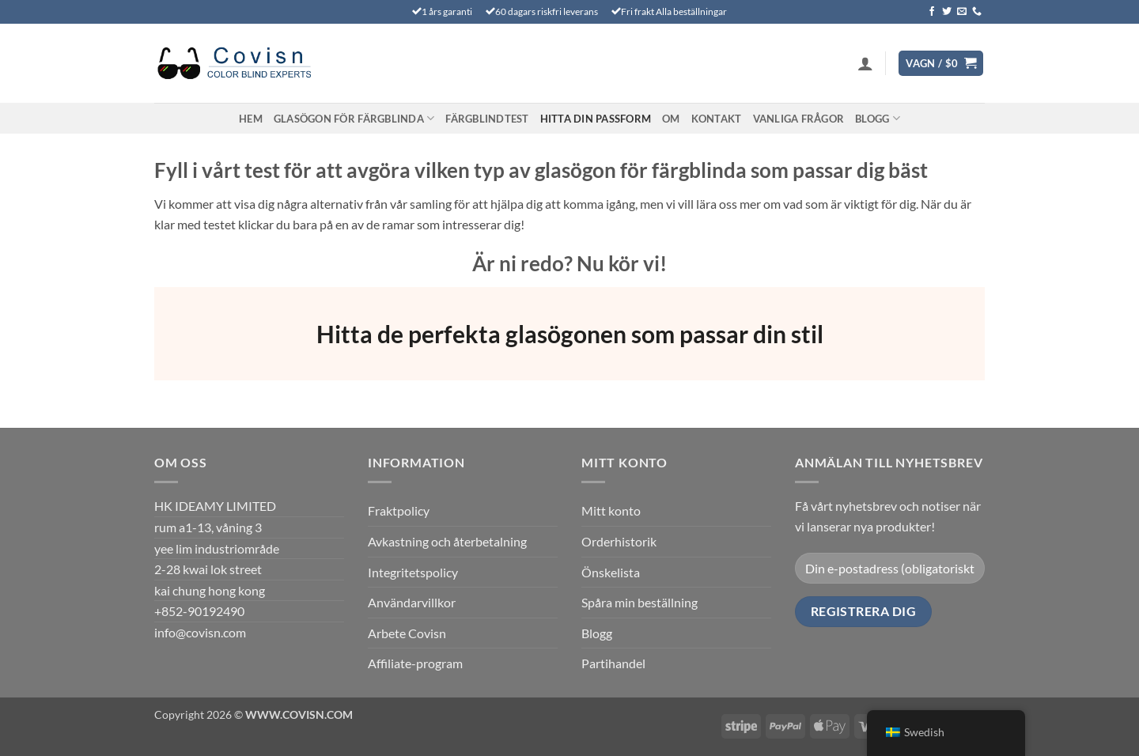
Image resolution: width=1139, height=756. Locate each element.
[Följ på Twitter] (947, 11)
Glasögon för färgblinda (354, 118)
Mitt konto (611, 510)
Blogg (877, 118)
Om (671, 118)
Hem (251, 118)
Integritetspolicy (413, 572)
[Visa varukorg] (941, 64)
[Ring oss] (977, 11)
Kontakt (716, 118)
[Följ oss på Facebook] (932, 11)
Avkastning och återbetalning (447, 541)
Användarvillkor (412, 602)
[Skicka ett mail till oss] (962, 11)
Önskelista (610, 572)
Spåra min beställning (639, 602)
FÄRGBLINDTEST (486, 118)
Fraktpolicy (398, 510)
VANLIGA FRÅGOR (799, 118)
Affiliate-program (415, 663)
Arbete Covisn (407, 633)
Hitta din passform (596, 118)
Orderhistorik (619, 541)
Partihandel (613, 663)
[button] (865, 63)
